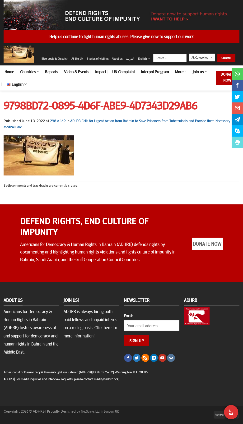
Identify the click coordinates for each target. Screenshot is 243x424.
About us (117, 58)
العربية (130, 58)
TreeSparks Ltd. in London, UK (100, 411)
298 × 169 (58, 120)
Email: (128, 315)
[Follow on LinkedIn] (154, 358)
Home (9, 71)
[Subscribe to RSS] (145, 358)
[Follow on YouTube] (162, 358)
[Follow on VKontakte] (171, 358)
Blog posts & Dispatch (55, 58)
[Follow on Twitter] (137, 358)
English (144, 58)
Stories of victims (97, 58)
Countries (29, 71)
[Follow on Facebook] (128, 358)
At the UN (77, 58)
